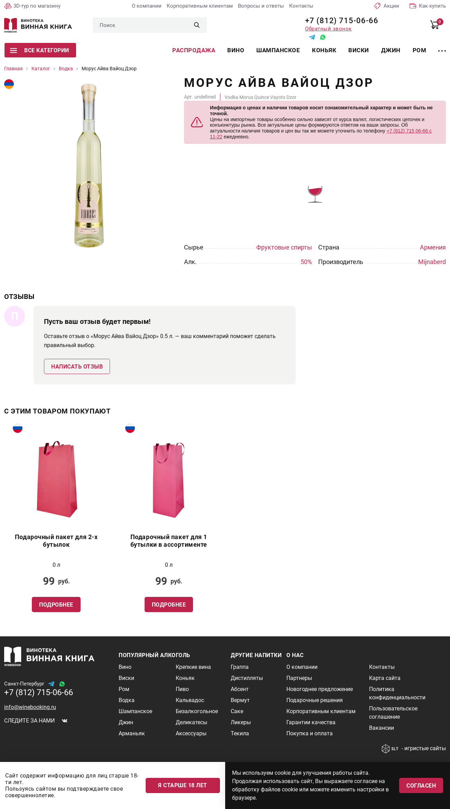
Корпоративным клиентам (200, 6)
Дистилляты (247, 678)
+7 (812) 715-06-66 (339, 20)
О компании (147, 6)
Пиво (182, 689)
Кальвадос (190, 700)
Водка (127, 700)
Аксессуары (191, 733)
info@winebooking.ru (30, 707)
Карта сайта (385, 678)
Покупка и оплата (309, 733)
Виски (358, 50)
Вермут (240, 700)
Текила (240, 733)
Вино (235, 50)
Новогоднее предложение (319, 689)
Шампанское (278, 50)
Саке (237, 711)
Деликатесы (191, 722)
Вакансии (381, 728)
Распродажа (193, 50)
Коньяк (324, 50)
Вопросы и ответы (261, 6)
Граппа (240, 667)
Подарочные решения (314, 700)
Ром (419, 50)
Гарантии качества (311, 722)
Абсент (240, 689)
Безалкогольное (197, 711)
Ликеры (241, 722)
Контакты (301, 6)
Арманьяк (132, 733)
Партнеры (299, 678)
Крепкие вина (193, 667)
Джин (391, 50)
